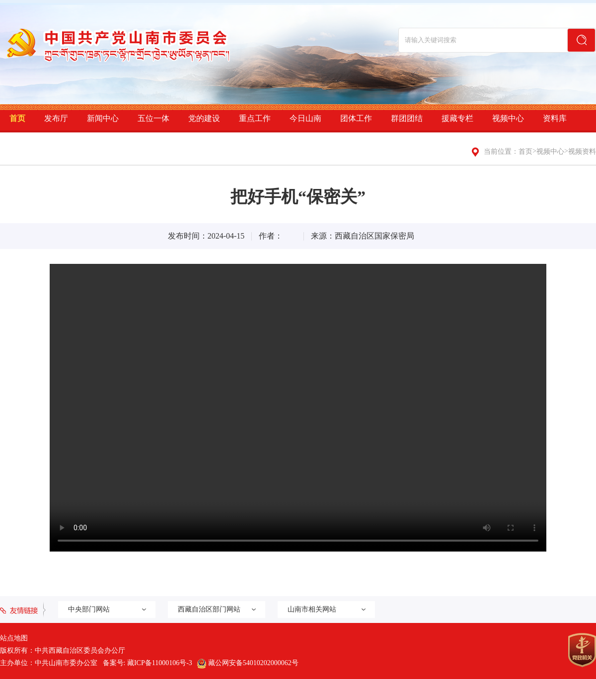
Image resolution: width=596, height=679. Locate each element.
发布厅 (56, 118)
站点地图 (14, 638)
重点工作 (255, 118)
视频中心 (508, 118)
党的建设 (204, 118)
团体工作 (356, 118)
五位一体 (153, 118)
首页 (17, 118)
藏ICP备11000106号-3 (159, 663)
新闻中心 (103, 118)
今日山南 (305, 118)
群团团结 (407, 118)
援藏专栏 (457, 118)
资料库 (555, 118)
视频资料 (582, 151)
